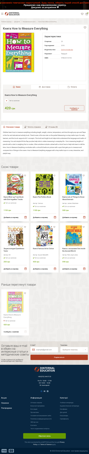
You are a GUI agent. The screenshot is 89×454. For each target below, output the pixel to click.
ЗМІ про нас (34, 422)
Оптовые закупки (36, 402)
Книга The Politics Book (42, 197)
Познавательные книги (29, 21)
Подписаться (59, 357)
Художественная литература (69, 406)
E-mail (33, 345)
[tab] (45, 87)
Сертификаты (64, 419)
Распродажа (6, 408)
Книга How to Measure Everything (12, 316)
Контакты (33, 425)
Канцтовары (64, 415)
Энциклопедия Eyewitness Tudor (14, 250)
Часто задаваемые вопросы (39, 428)
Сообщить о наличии (74, 109)
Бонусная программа (37, 406)
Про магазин (34, 412)
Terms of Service (46, 444)
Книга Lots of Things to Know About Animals (73, 198)
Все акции (33, 409)
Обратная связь (44, 436)
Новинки (5, 403)
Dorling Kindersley (67, 50)
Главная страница (6, 21)
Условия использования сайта (40, 415)
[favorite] (85, 27)
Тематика (63, 345)
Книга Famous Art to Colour (43, 248)
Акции (4, 398)
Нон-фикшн (63, 409)
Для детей (17, 21)
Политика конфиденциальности (41, 419)
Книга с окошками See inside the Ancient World (73, 250)
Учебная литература (66, 402)
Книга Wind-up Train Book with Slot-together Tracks (13, 198)
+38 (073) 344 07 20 (44, 376)
